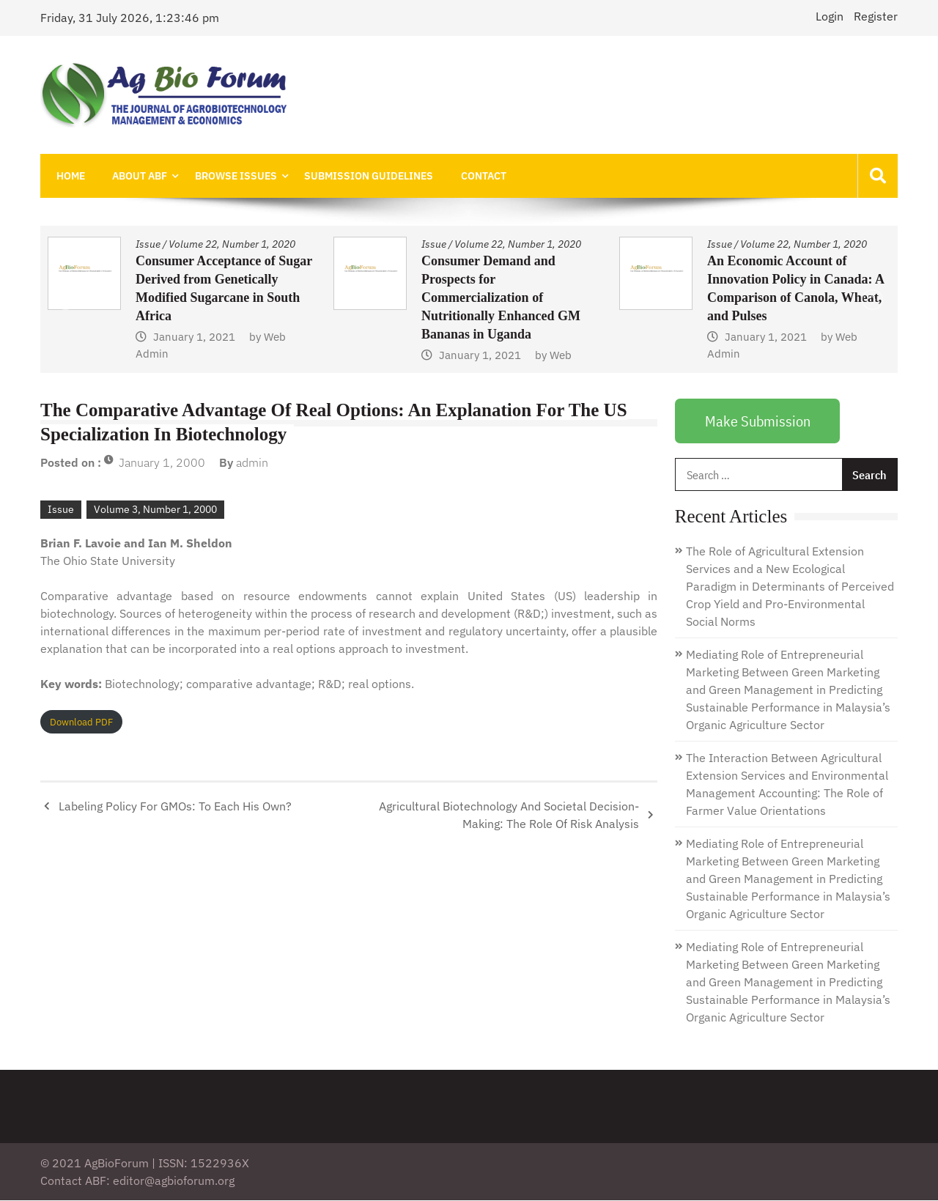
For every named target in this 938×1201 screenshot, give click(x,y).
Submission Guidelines (359, 175)
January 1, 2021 (194, 337)
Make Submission (757, 422)
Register (876, 16)
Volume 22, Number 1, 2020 (232, 244)
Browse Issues (229, 175)
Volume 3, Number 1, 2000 (155, 510)
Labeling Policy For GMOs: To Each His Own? (175, 806)
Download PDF (81, 723)
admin (252, 463)
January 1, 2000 (162, 463)
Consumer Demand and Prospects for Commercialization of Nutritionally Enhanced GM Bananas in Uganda (500, 298)
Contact (472, 175)
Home (69, 175)
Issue (148, 244)
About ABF (135, 175)
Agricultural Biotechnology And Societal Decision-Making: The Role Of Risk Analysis (509, 815)
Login (829, 16)
